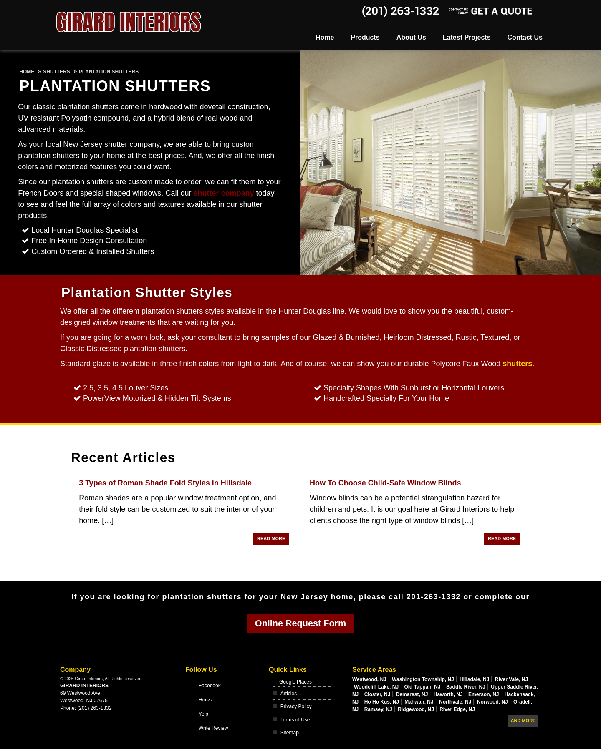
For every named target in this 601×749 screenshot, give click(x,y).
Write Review (213, 728)
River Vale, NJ (511, 679)
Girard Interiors (84, 686)
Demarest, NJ (412, 694)
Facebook (210, 685)
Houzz (206, 699)
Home (325, 37)
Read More (271, 538)
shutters (517, 363)
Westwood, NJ (369, 679)
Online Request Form (300, 623)
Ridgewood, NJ (416, 709)
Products (365, 37)
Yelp (203, 713)
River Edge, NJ (457, 709)
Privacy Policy (296, 706)
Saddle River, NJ (465, 687)
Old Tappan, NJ (422, 687)
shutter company (223, 193)
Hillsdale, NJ (474, 679)
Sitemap (289, 733)
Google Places (295, 682)
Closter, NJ (377, 694)
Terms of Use (295, 720)
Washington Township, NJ (423, 679)
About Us (411, 37)
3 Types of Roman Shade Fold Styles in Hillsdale (165, 483)
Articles (288, 693)
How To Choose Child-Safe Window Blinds (385, 483)
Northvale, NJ (455, 702)
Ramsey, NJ (378, 709)
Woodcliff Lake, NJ (376, 687)
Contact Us (525, 37)
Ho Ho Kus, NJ (381, 702)
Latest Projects (467, 37)
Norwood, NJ (492, 702)
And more (523, 720)
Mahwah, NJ (418, 702)
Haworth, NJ (448, 694)
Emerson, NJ (483, 694)
